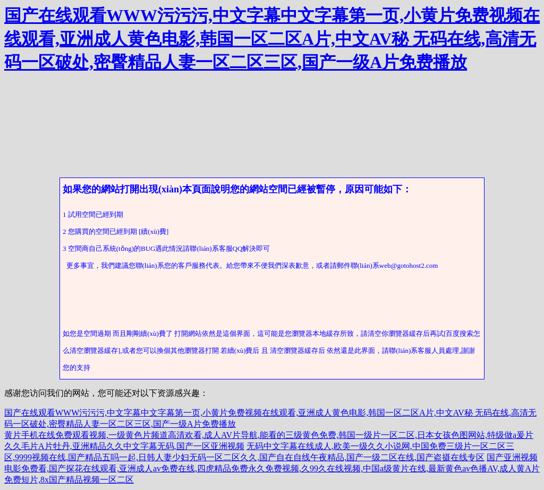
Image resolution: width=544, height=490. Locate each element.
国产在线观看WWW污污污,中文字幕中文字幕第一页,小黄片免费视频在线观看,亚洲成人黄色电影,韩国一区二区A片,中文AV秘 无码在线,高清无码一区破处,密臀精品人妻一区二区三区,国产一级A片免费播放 (272, 39)
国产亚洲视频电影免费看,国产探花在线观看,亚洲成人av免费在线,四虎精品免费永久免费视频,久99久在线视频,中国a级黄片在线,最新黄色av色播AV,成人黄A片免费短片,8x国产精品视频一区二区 (272, 468)
